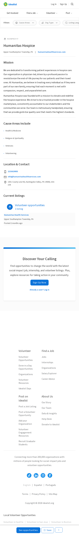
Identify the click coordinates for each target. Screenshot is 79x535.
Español (38, 485)
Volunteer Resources (24, 381)
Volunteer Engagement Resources (25, 432)
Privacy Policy (38, 494)
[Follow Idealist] (29, 475)
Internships (47, 362)
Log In (54, 4)
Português (51, 485)
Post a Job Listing (27, 406)
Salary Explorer (49, 373)
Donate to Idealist (51, 424)
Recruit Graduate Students (27, 443)
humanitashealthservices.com (52, 52)
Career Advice (48, 379)
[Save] (47, 530)
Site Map (53, 494)
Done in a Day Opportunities (26, 367)
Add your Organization (25, 422)
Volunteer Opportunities (26, 358)
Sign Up (63, 4)
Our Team (46, 408)
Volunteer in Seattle (13, 522)
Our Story (46, 402)
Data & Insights (49, 413)
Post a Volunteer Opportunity (27, 413)
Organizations (26, 374)
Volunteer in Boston (61, 522)
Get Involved (12, 13)
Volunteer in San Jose (37, 522)
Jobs (44, 357)
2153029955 (13, 171)
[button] (32, 13)
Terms (25, 494)
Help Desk (47, 419)
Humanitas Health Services (16, 215)
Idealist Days (25, 388)
